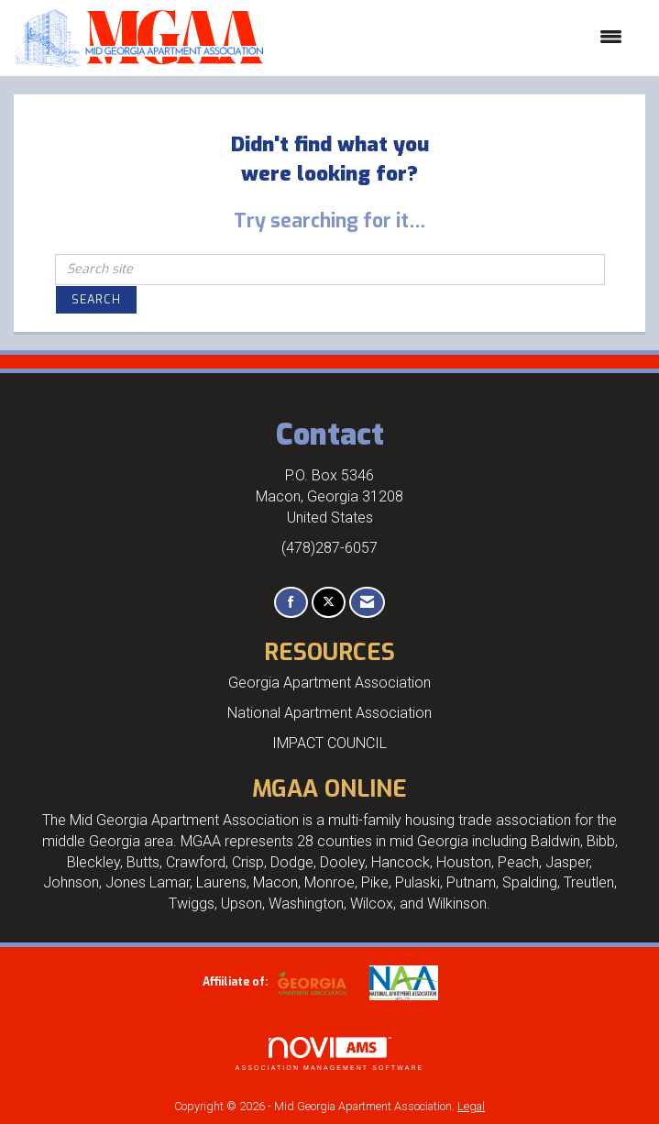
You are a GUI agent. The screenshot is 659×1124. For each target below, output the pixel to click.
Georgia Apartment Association (329, 682)
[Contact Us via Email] (367, 603)
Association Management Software (330, 1054)
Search (96, 299)
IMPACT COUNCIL (329, 743)
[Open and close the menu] (452, 37)
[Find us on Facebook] (291, 603)
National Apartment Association (329, 713)
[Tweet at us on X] (329, 603)
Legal (471, 1106)
